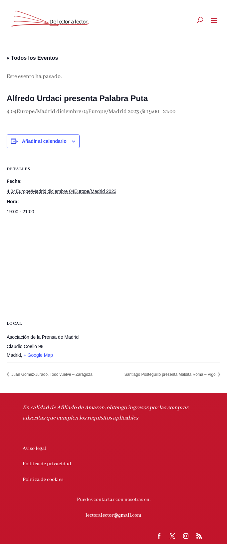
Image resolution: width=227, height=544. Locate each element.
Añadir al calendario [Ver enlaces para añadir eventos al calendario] (44, 141)
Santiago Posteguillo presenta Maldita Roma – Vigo (170, 374)
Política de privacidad (47, 464)
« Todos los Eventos (32, 58)
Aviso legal (35, 449)
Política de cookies (43, 480)
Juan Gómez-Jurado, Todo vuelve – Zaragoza (51, 374)
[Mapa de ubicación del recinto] (113, 269)
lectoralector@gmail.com (113, 515)
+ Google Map (38, 355)
